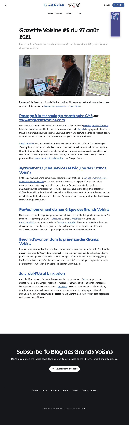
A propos (55, 390)
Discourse (56, 218)
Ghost (83, 408)
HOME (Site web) (55, 13)
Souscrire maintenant (64, 369)
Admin (66, 390)
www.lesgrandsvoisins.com (42, 120)
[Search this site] (6, 5)
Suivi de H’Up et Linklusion (42, 273)
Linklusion (62, 286)
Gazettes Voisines (89, 390)
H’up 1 (84, 279)
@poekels (82, 129)
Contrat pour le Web (66, 222)
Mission (69, 13)
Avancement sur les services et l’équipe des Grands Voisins (62, 170)
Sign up (35, 390)
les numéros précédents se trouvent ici (62, 106)
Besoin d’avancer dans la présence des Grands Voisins (59, 241)
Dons (79, 13)
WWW (75, 390)
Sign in (107, 5)
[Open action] (112, 28)
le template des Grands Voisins (48, 158)
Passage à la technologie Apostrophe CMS (56, 116)
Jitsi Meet (76, 218)
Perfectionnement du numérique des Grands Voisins (64, 209)
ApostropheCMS (26, 143)
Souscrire (118, 5)
